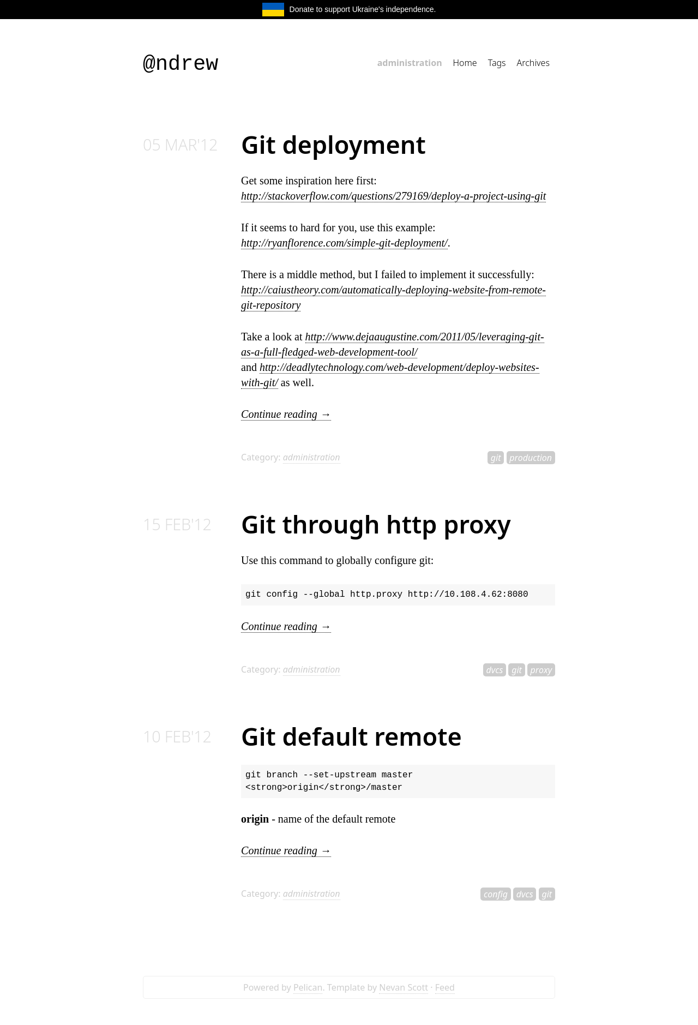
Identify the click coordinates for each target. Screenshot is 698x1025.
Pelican (308, 987)
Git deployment (333, 144)
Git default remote (351, 736)
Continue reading (286, 414)
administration (409, 63)
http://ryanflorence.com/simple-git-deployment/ (344, 243)
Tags (497, 63)
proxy (541, 670)
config (496, 894)
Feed (445, 987)
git (496, 458)
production (530, 458)
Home (465, 63)
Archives (533, 63)
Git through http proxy (376, 524)
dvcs (494, 670)
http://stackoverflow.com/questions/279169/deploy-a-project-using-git (393, 196)
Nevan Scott (403, 987)
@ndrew (180, 64)
